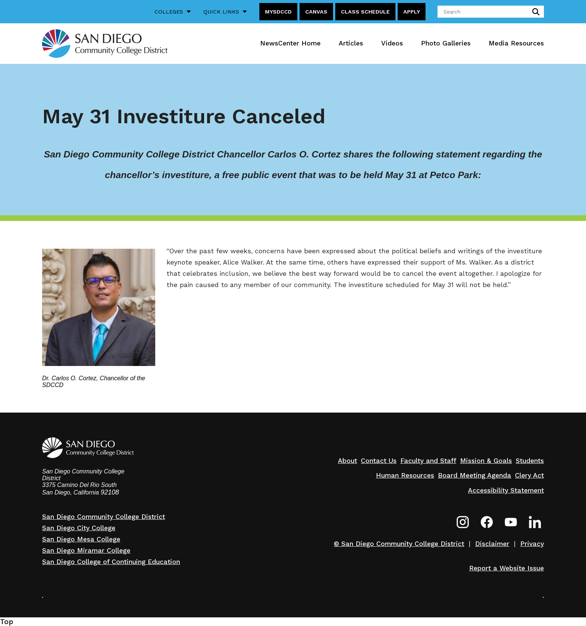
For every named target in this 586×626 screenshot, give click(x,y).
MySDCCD (278, 12)
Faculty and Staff (428, 460)
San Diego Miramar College (86, 550)
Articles (351, 43)
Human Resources (405, 475)
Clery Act (529, 475)
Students (530, 460)
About (347, 460)
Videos (392, 43)
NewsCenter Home (290, 43)
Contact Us (379, 460)
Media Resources (516, 43)
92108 (110, 492)
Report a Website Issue (506, 568)
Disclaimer (492, 543)
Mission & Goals (486, 460)
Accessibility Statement (506, 490)
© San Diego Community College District (399, 543)
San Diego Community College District (103, 516)
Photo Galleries (446, 43)
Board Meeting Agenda (474, 475)
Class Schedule (365, 12)
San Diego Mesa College (81, 539)
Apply (411, 12)
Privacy (532, 543)
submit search (534, 12)
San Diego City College (78, 528)
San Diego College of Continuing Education (111, 562)
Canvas (316, 12)
